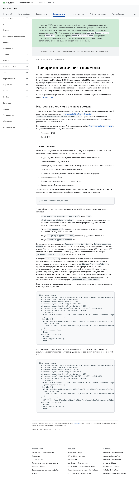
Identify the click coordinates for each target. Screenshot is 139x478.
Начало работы (24, 14)
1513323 (52, 97)
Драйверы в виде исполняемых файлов (45, 470)
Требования (36, 456)
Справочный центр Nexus (112, 460)
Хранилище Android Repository (43, 453)
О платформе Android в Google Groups (81, 466)
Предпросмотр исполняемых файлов (45, 463)
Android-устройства (98, 14)
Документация (10, 9)
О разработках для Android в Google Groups (83, 470)
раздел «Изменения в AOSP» (80, 41)
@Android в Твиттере (75, 453)
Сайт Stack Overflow (110, 470)
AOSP (38, 60)
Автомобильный (118, 14)
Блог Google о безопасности (78, 463)
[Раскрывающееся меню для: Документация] (33, 2)
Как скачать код (37, 460)
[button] (13, 18)
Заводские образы (38, 466)
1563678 (45, 97)
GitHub (34, 473)
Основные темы (60, 60)
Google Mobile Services (111, 466)
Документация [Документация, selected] (24, 3)
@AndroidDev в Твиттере (76, 456)
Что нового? (7, 14)
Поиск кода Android (46, 3)
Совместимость (77, 14)
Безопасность (41, 14)
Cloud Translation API (99, 51)
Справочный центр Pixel (111, 456)
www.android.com (109, 463)
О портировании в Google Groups (79, 473)
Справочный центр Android (113, 453)
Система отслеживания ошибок (114, 473)
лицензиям (76, 423)
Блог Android (72, 460)
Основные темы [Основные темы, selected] (59, 14)
